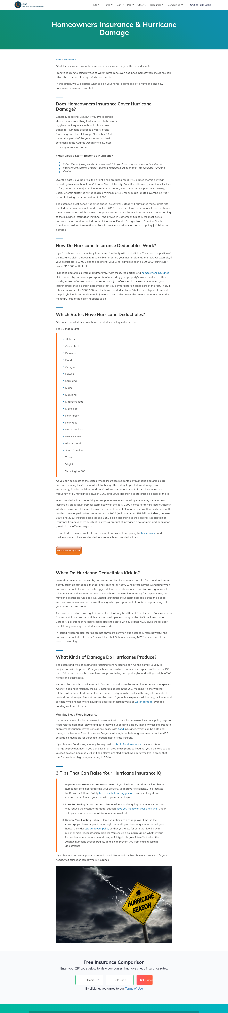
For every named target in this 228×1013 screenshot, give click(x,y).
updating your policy (97, 828)
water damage (144, 701)
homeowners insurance (155, 272)
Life (96, 5)
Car (120, 5)
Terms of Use (134, 988)
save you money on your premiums (136, 808)
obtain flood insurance (128, 744)
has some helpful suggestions (117, 793)
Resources (156, 5)
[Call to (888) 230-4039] (200, 5)
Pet (130, 5)
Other (141, 5)
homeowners (148, 532)
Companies (175, 5)
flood (121, 728)
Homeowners (70, 59)
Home (108, 5)
